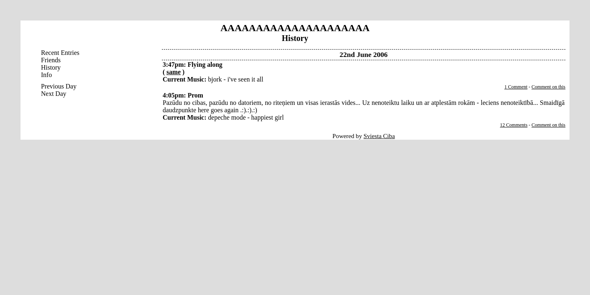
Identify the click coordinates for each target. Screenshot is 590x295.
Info (46, 74)
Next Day (53, 93)
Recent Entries (60, 52)
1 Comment (515, 87)
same (173, 71)
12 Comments (513, 125)
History (51, 67)
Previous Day (59, 86)
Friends (51, 60)
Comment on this (548, 87)
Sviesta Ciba (379, 135)
